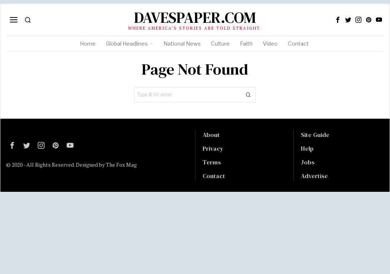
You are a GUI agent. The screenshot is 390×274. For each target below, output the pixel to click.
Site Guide (315, 135)
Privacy (213, 148)
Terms (212, 162)
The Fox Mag (121, 164)
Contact (214, 176)
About (211, 135)
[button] (248, 94)
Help (307, 148)
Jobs (308, 162)
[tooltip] (337, 19)
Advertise (314, 176)
